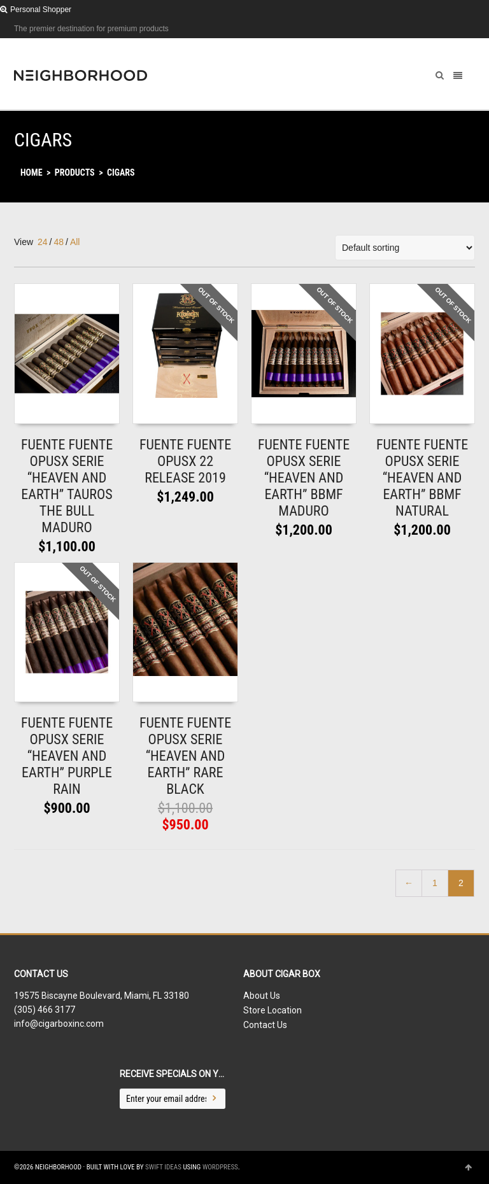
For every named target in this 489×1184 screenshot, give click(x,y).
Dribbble (473, 28)
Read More (161, 410)
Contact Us (265, 1025)
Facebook (455, 28)
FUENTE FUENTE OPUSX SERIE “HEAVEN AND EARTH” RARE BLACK (185, 756)
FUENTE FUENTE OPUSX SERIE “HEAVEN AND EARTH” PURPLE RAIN (67, 756)
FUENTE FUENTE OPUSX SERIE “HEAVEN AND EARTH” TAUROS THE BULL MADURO (67, 486)
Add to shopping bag (60, 410)
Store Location (272, 1010)
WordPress (220, 1167)
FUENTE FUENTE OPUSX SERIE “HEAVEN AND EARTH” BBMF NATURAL (422, 478)
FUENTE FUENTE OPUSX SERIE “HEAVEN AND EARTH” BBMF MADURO (304, 478)
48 (58, 242)
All (75, 242)
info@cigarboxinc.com (59, 1023)
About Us (261, 995)
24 (43, 242)
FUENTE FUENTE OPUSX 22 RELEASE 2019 (185, 461)
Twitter (436, 28)
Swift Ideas (163, 1167)
